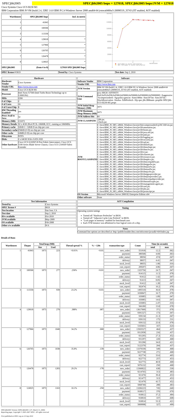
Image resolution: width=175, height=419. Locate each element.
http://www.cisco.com (27, 87)
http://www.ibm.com (106, 84)
